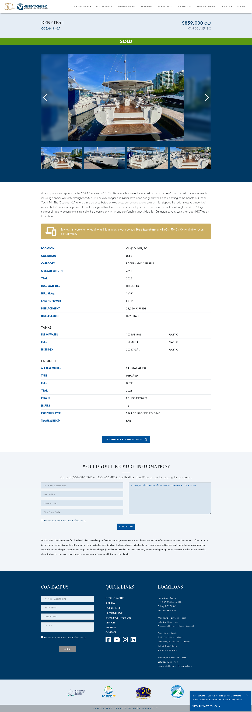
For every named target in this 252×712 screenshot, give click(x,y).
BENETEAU (111, 603)
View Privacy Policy (204, 706)
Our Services (184, 6)
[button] (206, 97)
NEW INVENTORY (115, 612)
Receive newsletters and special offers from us (63, 520)
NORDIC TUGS (113, 607)
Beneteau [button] (146, 6)
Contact (242, 6)
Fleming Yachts (126, 6)
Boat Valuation (104, 6)
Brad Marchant (145, 229)
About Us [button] (225, 6)
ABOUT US (111, 627)
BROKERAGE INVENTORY (118, 617)
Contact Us (126, 526)
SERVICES (110, 622)
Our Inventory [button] (81, 6)
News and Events (205, 6)
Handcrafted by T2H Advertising (114, 708)
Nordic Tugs (165, 6)
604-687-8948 (170, 650)
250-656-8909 (169, 610)
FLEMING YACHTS (115, 598)
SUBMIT (68, 649)
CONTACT (111, 632)
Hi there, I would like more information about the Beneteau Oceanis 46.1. (170, 498)
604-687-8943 (169, 645)
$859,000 (196, 23)
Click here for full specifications (124, 439)
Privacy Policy (149, 708)
